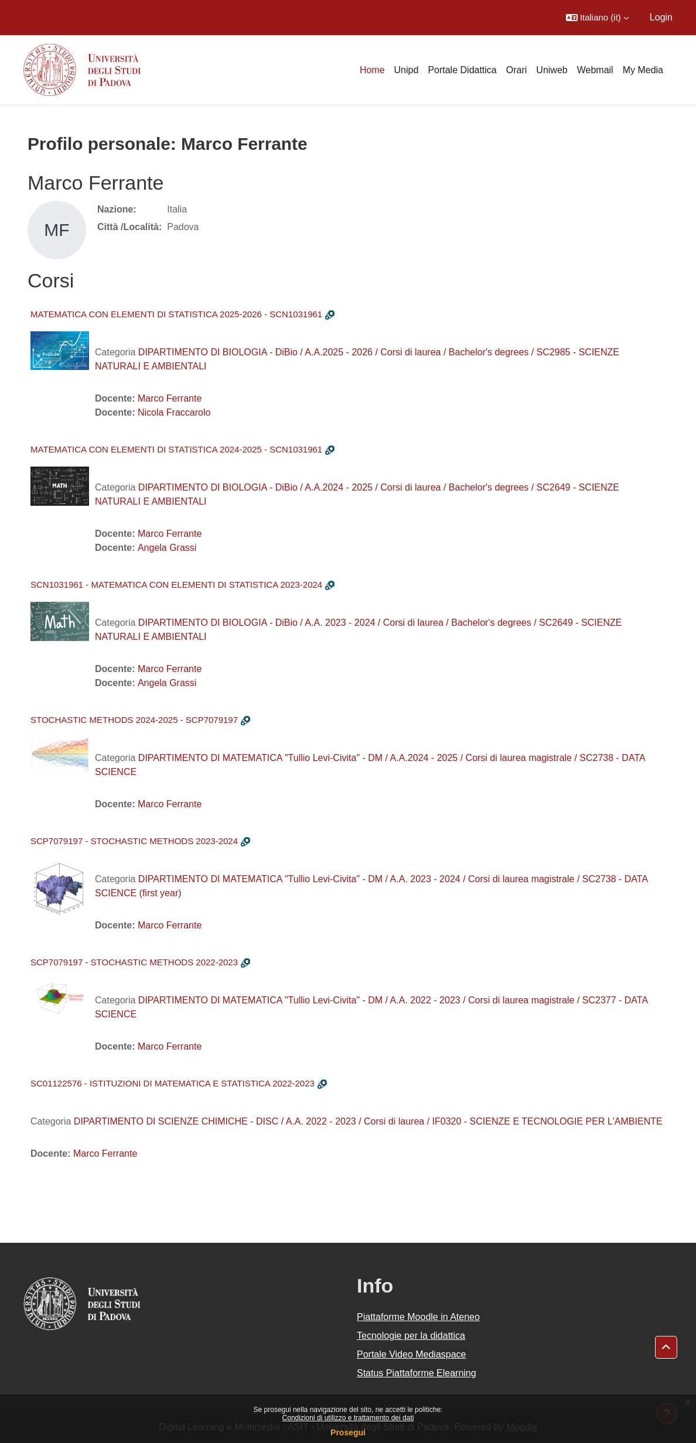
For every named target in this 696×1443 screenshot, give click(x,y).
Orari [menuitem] (516, 70)
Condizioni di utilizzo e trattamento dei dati (348, 1418)
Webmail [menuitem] (595, 70)
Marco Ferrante (170, 398)
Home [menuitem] (372, 70)
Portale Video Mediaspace (411, 1354)
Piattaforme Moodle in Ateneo (418, 1317)
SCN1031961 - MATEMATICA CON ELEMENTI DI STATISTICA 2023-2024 (176, 584)
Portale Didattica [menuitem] (462, 70)
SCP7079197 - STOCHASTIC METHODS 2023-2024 (134, 841)
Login (661, 17)
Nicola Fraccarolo (174, 412)
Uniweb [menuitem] (551, 70)
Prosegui (348, 1432)
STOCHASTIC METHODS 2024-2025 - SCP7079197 (134, 720)
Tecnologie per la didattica (411, 1336)
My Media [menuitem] (643, 70)
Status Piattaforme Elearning (416, 1373)
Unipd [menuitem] (406, 70)
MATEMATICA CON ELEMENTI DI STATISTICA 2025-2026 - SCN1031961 (176, 314)
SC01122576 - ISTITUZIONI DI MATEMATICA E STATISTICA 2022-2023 (172, 1083)
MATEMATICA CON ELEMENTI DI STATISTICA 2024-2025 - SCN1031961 (176, 449)
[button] (597, 17)
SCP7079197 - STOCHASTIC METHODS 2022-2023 (134, 962)
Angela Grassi (167, 548)
